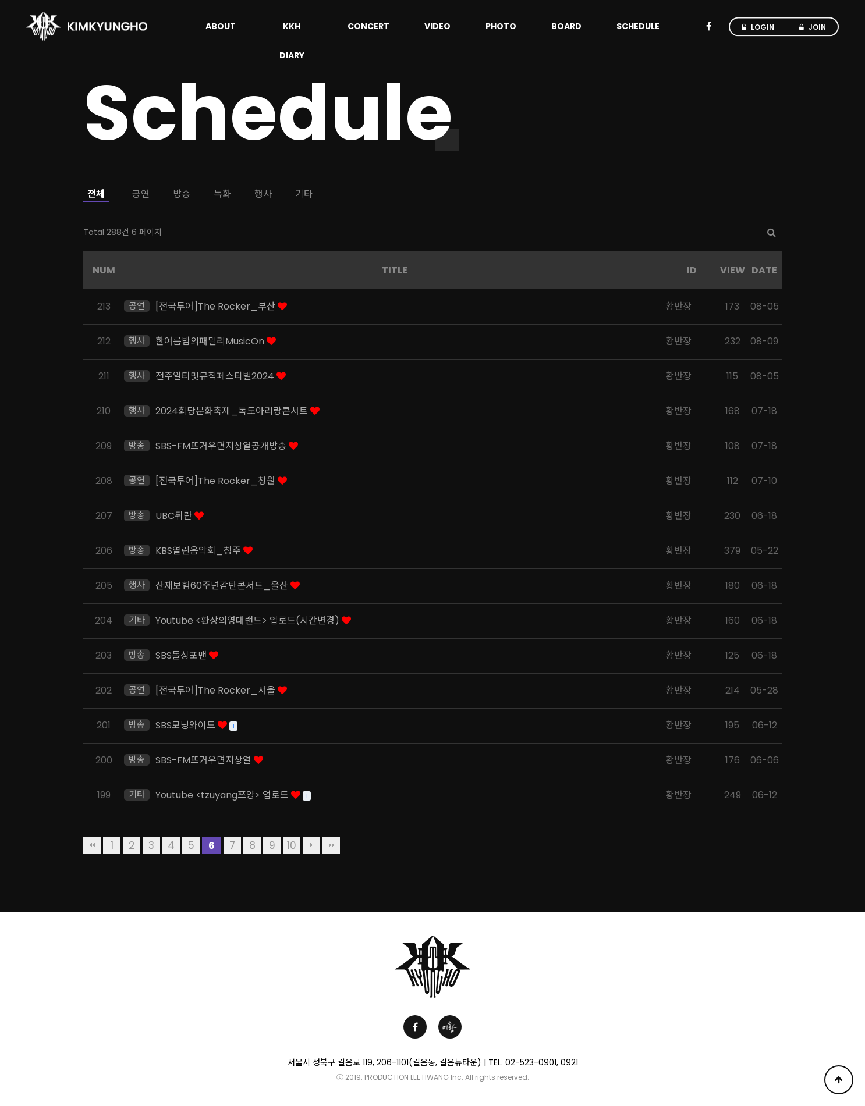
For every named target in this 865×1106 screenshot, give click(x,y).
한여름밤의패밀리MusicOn (211, 341)
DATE (764, 270)
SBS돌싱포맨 (182, 655)
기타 (304, 194)
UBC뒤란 (174, 515)
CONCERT (368, 26)
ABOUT (220, 26)
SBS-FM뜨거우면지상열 (204, 760)
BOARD (566, 26)
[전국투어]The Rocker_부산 (216, 306)
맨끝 (331, 845)
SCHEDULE (638, 26)
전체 (96, 194)
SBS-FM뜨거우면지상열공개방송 (222, 446)
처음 (92, 845)
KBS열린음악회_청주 (199, 550)
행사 (263, 194)
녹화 (222, 194)
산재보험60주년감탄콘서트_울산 (222, 585)
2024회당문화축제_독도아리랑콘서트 (232, 411)
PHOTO (500, 26)
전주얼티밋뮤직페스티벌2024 (215, 376)
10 (291, 845)
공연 (141, 194)
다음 (311, 845)
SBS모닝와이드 (186, 725)
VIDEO (437, 26)
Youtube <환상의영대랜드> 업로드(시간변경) (248, 620)
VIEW (732, 270)
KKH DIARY (291, 40)
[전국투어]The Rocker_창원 (216, 481)
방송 (181, 194)
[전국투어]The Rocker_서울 (216, 690)
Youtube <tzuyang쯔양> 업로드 (223, 795)
